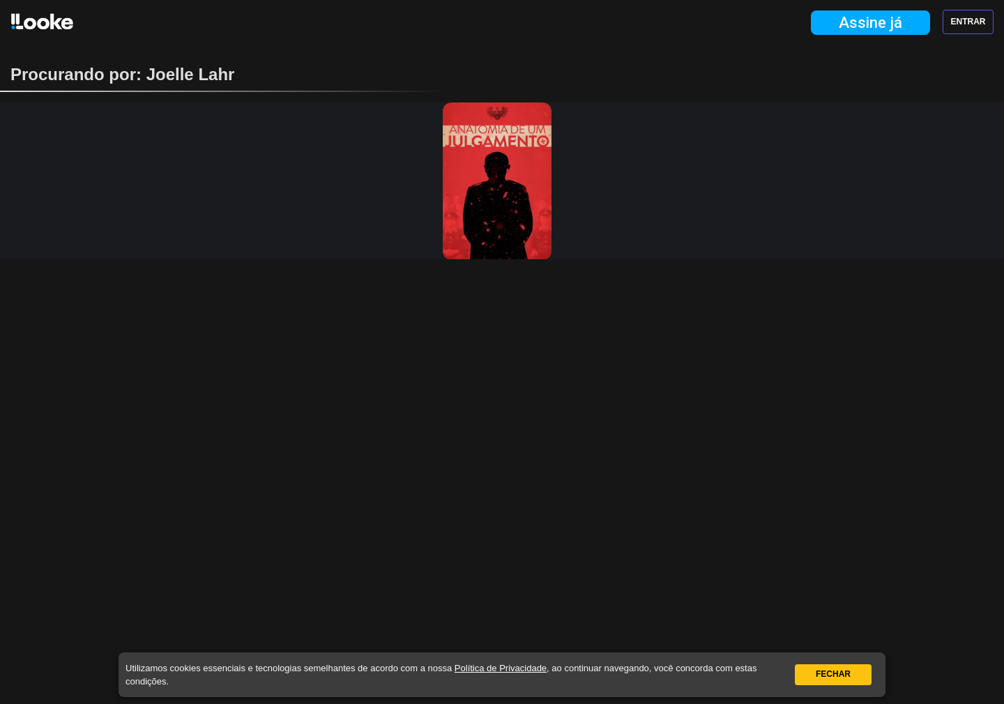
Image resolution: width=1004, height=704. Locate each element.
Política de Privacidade (501, 668)
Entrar (968, 21)
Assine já (870, 22)
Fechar (833, 674)
